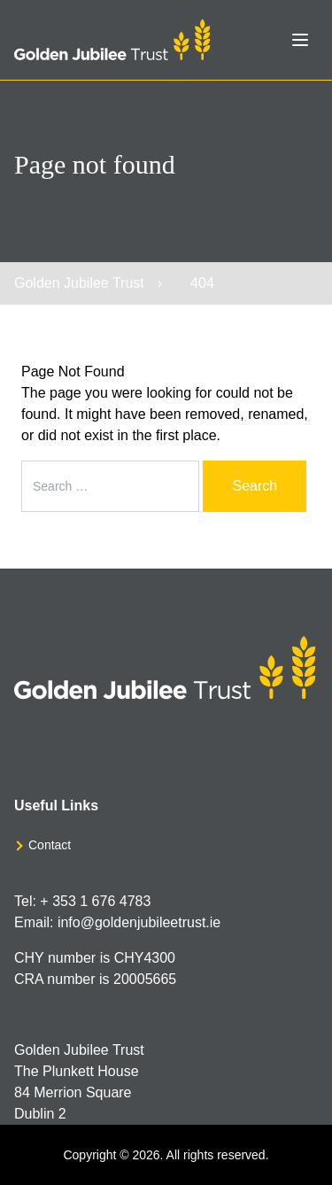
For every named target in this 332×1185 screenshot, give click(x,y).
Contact (49, 845)
